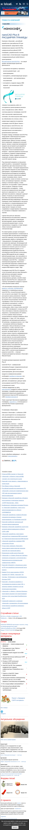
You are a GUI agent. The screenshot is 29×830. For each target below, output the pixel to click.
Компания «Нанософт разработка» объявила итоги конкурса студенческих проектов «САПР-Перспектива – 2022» (15, 500)
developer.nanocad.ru (11, 397)
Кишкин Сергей (4, 744)
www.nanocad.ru (6, 389)
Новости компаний (11, 20)
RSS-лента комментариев (8, 739)
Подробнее (3, 816)
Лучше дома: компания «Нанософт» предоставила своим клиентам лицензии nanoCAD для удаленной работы (13, 548)
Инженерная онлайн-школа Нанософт (13, 553)
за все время (12, 641)
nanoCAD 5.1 (13, 402)
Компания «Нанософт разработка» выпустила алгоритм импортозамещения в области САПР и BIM (15, 529)
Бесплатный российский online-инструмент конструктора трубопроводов (11, 688)
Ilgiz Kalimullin (4, 757)
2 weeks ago (16, 775)
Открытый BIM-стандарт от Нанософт (13, 474)
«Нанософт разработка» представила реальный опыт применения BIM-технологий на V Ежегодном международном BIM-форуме (15, 536)
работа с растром (7, 288)
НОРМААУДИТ (18, 288)
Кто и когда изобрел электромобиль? (13, 684)
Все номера (4, 707)
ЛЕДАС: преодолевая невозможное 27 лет (10, 761)
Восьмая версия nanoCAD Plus (11, 61)
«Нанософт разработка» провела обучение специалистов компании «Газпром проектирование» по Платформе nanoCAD (14, 517)
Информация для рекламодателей (9, 819)
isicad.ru (19, 803)
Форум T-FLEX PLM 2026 (8, 630)
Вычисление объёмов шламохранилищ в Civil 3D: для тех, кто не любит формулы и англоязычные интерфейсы (14, 679)
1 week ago (19, 755)
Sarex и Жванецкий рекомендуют (8, 755)
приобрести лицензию (15, 376)
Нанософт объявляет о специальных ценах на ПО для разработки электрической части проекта (14, 567)
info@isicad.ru (18, 808)
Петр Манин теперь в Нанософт (11, 486)
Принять (15, 827)
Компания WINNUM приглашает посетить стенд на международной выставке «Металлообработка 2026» (14, 626)
